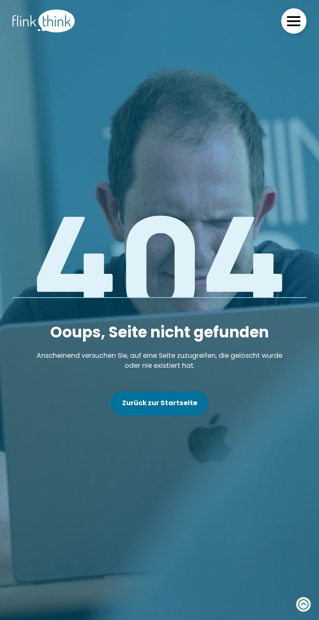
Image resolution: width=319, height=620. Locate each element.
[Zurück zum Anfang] (303, 604)
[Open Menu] (293, 21)
